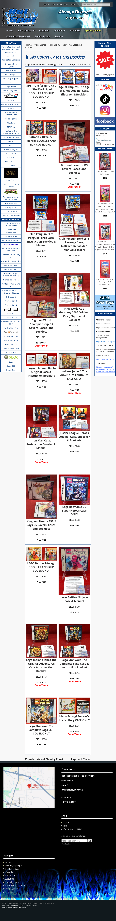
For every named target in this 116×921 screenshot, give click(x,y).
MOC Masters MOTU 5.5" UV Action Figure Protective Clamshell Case (105, 281)
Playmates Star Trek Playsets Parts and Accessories (11, 49)
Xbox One (11, 370)
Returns (59, 36)
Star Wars (11, 180)
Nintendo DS (11, 236)
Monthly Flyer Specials (15, 873)
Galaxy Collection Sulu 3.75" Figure (105, 172)
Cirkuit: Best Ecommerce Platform (14, 915)
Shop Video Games (11, 219)
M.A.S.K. (11, 123)
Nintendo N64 (10, 265)
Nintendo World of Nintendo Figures (11, 291)
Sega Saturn (11, 352)
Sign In (46, 4)
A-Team (10, 56)
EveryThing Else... (11, 90)
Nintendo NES (11, 269)
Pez (11, 145)
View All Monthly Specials (105, 75)
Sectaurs (11, 157)
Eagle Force (11, 86)
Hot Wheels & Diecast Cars (10, 113)
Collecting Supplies (11, 78)
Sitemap (34, 913)
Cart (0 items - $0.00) (66, 4)
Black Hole (11, 70)
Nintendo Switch (11, 280)
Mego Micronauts (11, 137)
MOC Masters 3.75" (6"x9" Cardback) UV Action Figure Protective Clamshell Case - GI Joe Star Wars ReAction (105, 245)
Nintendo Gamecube (11, 261)
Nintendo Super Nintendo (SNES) (11, 274)
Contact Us (59, 30)
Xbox (11, 362)
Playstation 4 (11, 317)
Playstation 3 (11, 313)
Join (53, 4)
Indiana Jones (10, 119)
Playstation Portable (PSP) (11, 322)
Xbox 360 (11, 366)
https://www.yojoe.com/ (105, 359)
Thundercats (11, 203)
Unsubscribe (109, 144)
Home (9, 30)
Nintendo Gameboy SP (11, 255)
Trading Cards (11, 207)
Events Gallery (42, 36)
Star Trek (11, 165)
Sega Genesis (11, 344)
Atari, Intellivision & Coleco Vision (11, 224)
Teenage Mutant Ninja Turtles (11, 198)
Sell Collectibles (25, 30)
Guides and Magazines (11, 230)
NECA (10, 141)
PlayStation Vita (10, 328)
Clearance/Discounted (18, 36)
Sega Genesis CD (11, 348)
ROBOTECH (11, 153)
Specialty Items (93, 30)
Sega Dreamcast (11, 336)
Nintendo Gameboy (11, 240)
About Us (75, 30)
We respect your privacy (10, 913)
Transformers (11, 211)
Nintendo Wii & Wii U (11, 285)
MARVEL (11, 127)
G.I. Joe (10, 100)
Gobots (10, 108)
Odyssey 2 (11, 297)
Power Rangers (11, 149)
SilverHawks (11, 161)
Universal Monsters (11, 215)
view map (66, 805)
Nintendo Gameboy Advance (11, 249)
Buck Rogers (11, 74)
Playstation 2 (11, 305)
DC (11, 82)
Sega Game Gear (11, 340)
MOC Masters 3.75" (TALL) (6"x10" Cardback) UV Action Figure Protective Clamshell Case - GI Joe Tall (105, 208)
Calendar (44, 30)
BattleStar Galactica (11, 60)
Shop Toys (11, 43)
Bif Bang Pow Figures (11, 65)
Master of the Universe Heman (11, 132)
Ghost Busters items (11, 104)
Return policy (25, 913)
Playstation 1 (11, 301)
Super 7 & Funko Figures (11, 185)
